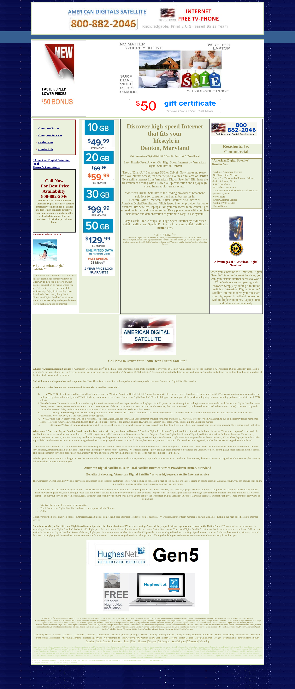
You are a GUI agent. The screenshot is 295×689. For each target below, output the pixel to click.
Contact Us (45, 149)
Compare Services (50, 135)
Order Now (45, 142)
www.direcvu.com (157, 660)
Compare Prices (48, 128)
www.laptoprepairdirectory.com (136, 660)
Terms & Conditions (46, 167)
